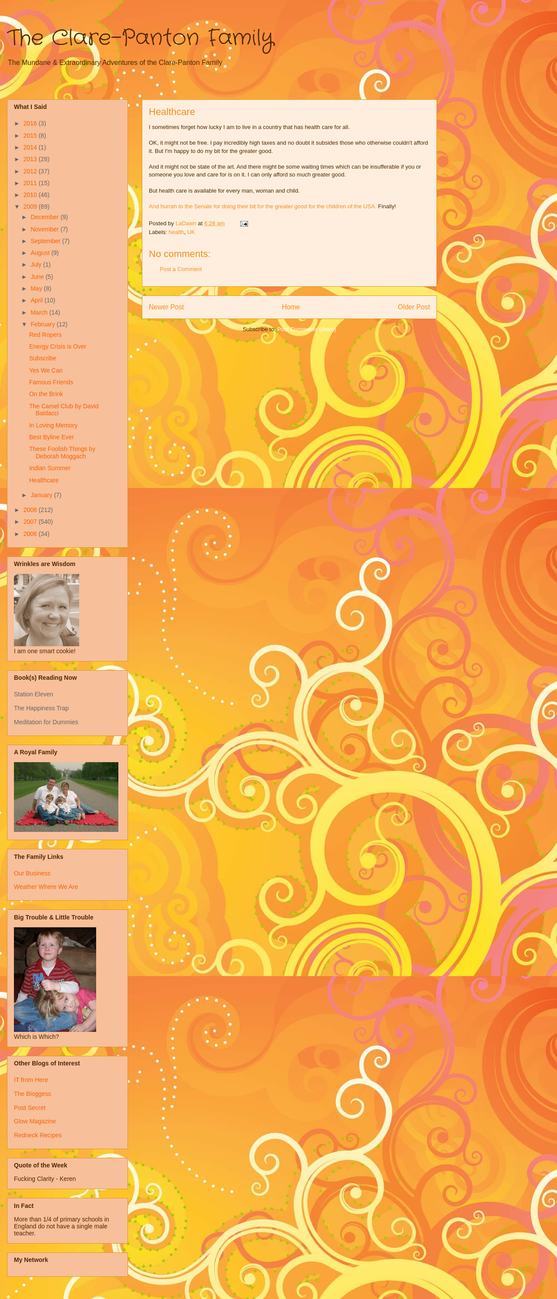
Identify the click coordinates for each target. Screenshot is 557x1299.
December (45, 217)
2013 (31, 159)
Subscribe (42, 358)
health (176, 232)
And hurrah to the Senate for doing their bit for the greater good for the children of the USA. (262, 206)
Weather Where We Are (46, 886)
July (36, 264)
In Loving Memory (53, 425)
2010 (31, 194)
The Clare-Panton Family (140, 38)
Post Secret (29, 1107)
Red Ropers (45, 334)
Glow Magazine (35, 1121)
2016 (31, 123)
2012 (31, 171)
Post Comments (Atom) (306, 329)
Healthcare (44, 480)
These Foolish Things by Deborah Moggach (62, 452)
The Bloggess (32, 1093)
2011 (31, 183)
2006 (31, 533)
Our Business (32, 873)
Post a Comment (181, 269)
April (37, 300)
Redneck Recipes (38, 1135)
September (46, 240)
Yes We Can (46, 370)
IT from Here (31, 1079)
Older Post (414, 307)
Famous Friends (51, 382)
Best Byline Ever (51, 437)
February (43, 324)
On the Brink (46, 393)
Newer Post (166, 307)
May (37, 288)
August (40, 252)
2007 (31, 521)
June (37, 276)
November (45, 229)
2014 (31, 147)
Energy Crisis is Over (57, 346)
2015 (31, 135)
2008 (31, 509)
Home (291, 307)
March (39, 312)
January (42, 495)
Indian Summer (49, 468)
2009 (31, 206)
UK (191, 232)
